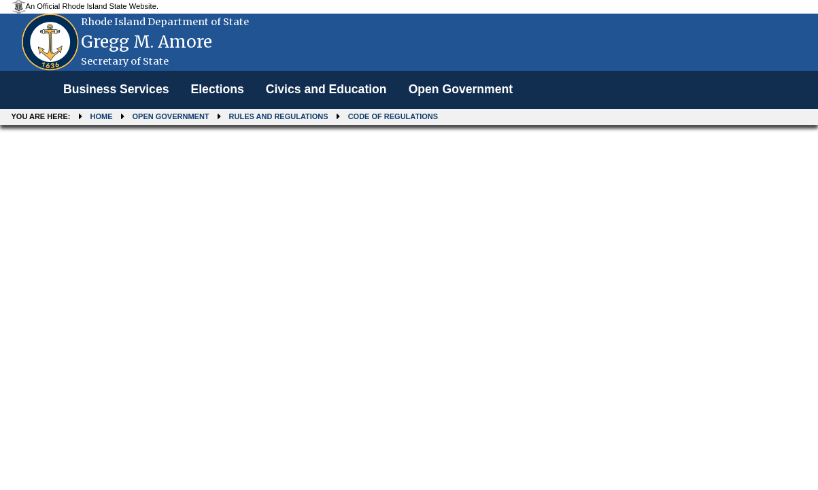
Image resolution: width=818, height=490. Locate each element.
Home (101, 116)
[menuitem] (116, 89)
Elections (216, 89)
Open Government (461, 89)
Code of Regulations (393, 116)
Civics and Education (326, 89)
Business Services (116, 89)
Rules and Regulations (278, 116)
